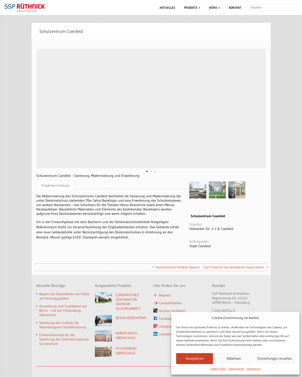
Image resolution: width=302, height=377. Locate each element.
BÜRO (214, 7)
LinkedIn (165, 334)
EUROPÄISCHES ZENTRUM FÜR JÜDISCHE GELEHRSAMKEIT (128, 302)
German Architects (172, 311)
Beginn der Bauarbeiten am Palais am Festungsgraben (64, 296)
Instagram (166, 326)
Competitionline (170, 303)
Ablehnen (234, 358)
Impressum (254, 368)
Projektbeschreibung (55, 185)
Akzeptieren (195, 358)
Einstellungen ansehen (274, 358)
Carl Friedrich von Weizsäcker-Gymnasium (233, 267)
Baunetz (165, 295)
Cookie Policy (218, 368)
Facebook (165, 318)
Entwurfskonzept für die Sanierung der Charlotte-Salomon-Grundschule (64, 339)
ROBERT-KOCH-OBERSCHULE (127, 335)
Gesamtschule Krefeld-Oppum (178, 267)
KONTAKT (235, 7)
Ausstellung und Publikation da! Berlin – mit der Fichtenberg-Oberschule (63, 310)
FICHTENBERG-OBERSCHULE (127, 350)
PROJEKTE (192, 7)
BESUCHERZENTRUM (131, 318)
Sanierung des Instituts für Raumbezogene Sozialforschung (62, 324)
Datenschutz (236, 368)
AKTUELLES (167, 7)
